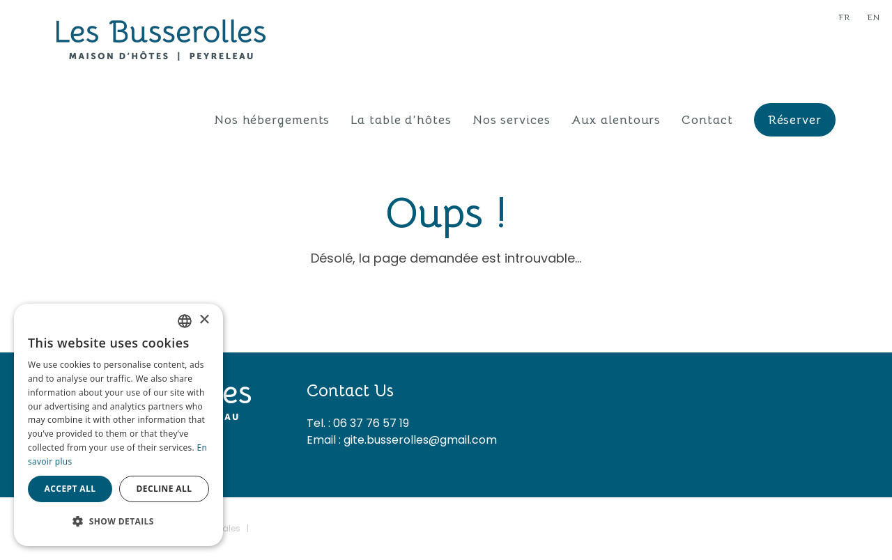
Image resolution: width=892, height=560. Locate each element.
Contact (707, 119)
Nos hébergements (272, 119)
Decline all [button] (164, 489)
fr (844, 17)
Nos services (511, 119)
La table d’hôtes (401, 119)
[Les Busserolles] (161, 39)
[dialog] (118, 425)
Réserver (795, 119)
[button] (118, 521)
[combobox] (185, 321)
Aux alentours (616, 119)
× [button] (204, 320)
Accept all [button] (70, 489)
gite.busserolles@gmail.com (420, 440)
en (873, 17)
